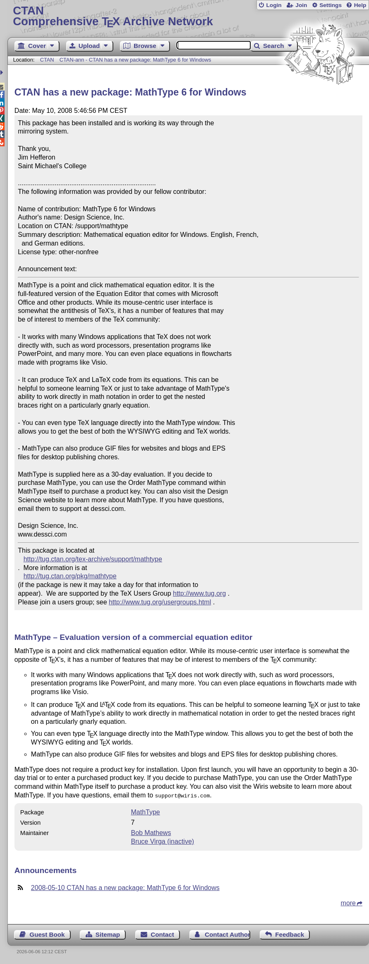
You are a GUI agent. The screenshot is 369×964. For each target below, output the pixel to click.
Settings (330, 5)
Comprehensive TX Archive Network (188, 16)
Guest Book (47, 933)
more (348, 902)
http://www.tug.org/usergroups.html (160, 602)
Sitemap (108, 933)
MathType (145, 811)
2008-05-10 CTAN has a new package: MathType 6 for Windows (125, 886)
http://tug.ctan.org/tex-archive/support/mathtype (93, 559)
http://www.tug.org (199, 593)
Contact (162, 933)
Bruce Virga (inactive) (162, 840)
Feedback (289, 933)
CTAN (47, 60)
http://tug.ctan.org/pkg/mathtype (70, 576)
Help (360, 5)
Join (301, 5)
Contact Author (227, 933)
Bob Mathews (151, 831)
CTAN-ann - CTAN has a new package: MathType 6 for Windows (135, 60)
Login (273, 5)
